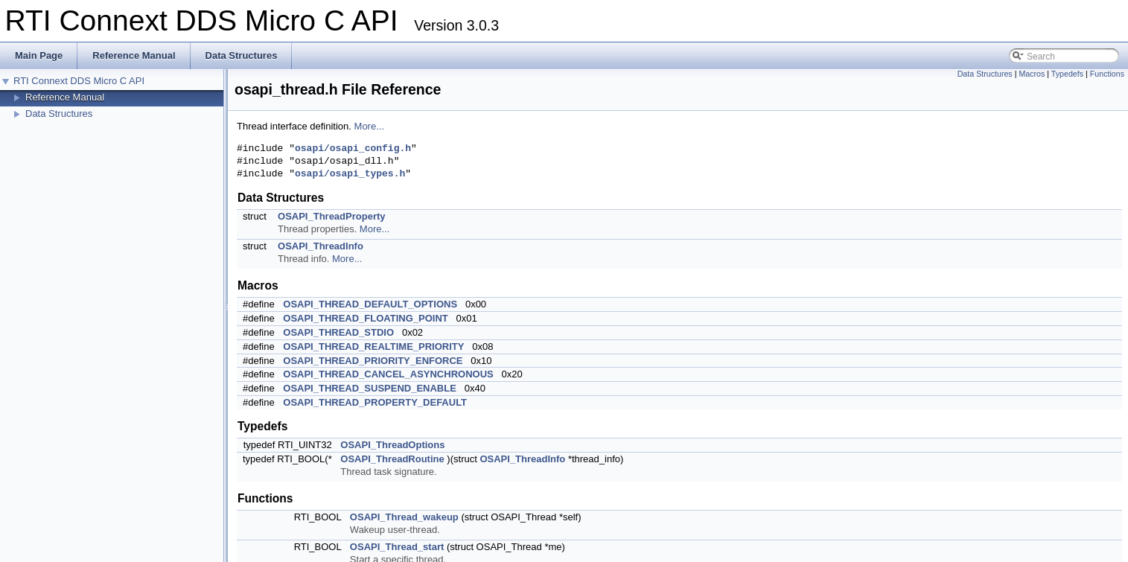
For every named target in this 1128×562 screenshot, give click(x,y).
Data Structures (58, 113)
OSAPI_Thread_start (397, 546)
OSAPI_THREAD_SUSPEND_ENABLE (369, 388)
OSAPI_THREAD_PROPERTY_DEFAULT (375, 402)
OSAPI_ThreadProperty (332, 216)
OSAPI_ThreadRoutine (392, 458)
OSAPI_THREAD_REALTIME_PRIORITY (373, 346)
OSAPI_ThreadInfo (320, 246)
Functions (1107, 73)
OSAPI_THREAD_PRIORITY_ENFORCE (372, 360)
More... (369, 126)
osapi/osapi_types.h (350, 174)
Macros (1032, 73)
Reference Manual (64, 97)
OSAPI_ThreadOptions (392, 444)
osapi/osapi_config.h (353, 149)
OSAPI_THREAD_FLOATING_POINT (365, 318)
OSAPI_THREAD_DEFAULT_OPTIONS (370, 304)
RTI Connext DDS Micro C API (78, 80)
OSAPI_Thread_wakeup (404, 517)
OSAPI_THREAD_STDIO (338, 332)
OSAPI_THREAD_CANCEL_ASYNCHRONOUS (388, 374)
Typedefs (1067, 73)
